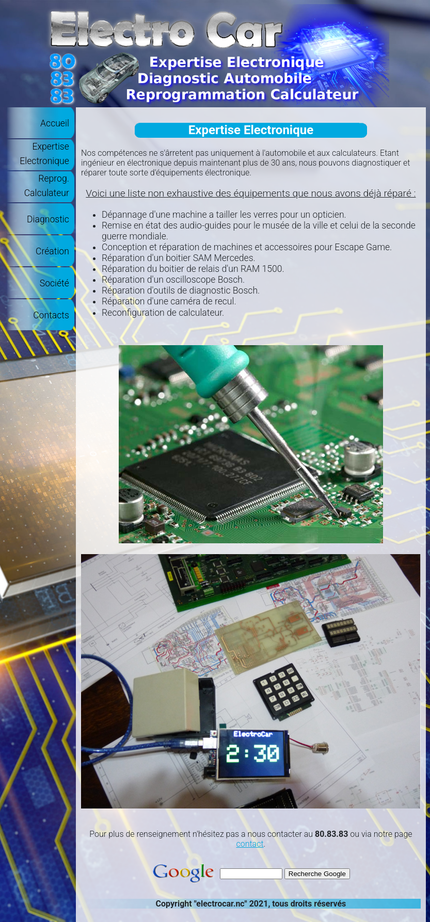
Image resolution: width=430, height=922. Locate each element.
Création (52, 251)
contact (249, 844)
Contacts (51, 315)
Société (54, 283)
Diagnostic (48, 219)
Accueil (54, 123)
